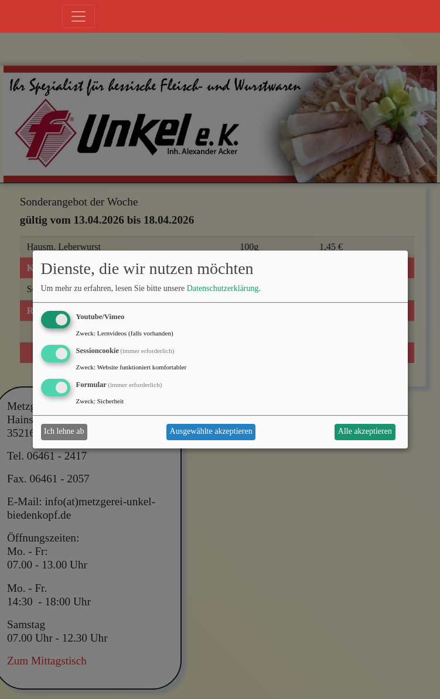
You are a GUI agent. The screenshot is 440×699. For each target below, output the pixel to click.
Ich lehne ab (64, 431)
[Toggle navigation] (78, 16)
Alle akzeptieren (365, 431)
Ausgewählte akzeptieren (211, 431)
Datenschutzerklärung (223, 289)
